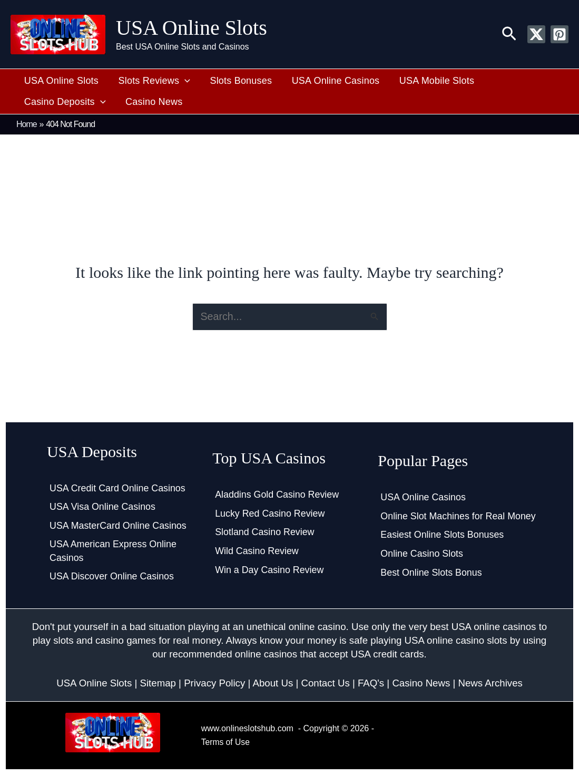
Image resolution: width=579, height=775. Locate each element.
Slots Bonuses (231, 80)
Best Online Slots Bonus (431, 572)
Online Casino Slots (422, 553)
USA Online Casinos (322, 80)
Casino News (50, 101)
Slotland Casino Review (265, 532)
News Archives (490, 683)
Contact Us (325, 683)
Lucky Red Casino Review (270, 513)
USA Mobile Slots (418, 80)
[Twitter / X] (536, 34)
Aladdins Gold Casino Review (277, 494)
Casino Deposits (513, 81)
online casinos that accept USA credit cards (329, 654)
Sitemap (157, 683)
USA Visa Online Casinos (103, 506)
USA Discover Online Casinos (112, 576)
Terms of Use (226, 742)
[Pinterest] (559, 34)
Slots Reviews (148, 81)
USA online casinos (494, 627)
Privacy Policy (214, 683)
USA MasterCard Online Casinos (119, 525)
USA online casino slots (456, 640)
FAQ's (371, 683)
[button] (509, 34)
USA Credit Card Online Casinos (118, 487)
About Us (272, 683)
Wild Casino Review (257, 551)
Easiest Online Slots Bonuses (442, 534)
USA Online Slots (191, 28)
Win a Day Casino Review (270, 570)
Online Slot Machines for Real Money (458, 515)
